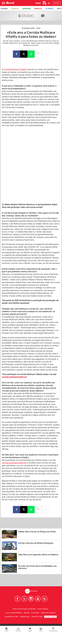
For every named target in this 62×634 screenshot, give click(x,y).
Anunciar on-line (11, 617)
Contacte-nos (36, 617)
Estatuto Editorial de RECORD (24, 609)
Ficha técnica (43, 609)
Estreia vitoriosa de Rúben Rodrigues (35, 543)
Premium (15, 9)
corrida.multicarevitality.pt (14, 377)
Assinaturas (25, 617)
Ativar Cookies (50, 617)
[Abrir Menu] (3, 3)
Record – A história (31, 613)
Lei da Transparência (13, 613)
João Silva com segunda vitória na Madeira (38, 554)
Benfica (38, 9)
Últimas (4, 9)
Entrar (56, 3)
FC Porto (49, 9)
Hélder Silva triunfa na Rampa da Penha (37, 532)
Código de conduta (48, 613)
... (45, 53)
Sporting (26, 9)
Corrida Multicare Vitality (15, 69)
